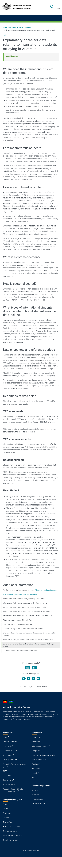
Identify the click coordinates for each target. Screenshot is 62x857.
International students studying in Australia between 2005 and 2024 (27, 616)
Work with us (36, 795)
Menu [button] (58, 8)
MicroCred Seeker (9, 785)
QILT (4, 771)
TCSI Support (8, 755)
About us (35, 790)
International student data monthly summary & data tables (24, 599)
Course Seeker (8, 780)
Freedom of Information (11, 827)
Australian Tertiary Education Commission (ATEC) (13, 790)
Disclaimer (7, 813)
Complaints (36, 751)
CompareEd (7, 776)
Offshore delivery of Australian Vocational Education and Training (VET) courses (29, 634)
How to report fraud (39, 760)
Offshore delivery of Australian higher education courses (23, 629)
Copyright (6, 818)
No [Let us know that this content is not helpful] (34, 668)
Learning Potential (9, 760)
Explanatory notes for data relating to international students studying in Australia (29, 645)
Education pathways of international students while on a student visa (28, 640)
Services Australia (9, 742)
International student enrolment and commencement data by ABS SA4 (28, 612)
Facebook (35, 764)
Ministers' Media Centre (40, 746)
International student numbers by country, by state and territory (25, 603)
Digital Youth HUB (9, 751)
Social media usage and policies (43, 755)
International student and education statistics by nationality (24, 607)
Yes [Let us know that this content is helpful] (27, 668)
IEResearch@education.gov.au (46, 590)
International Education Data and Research (17, 27)
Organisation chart (38, 804)
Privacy (5, 809)
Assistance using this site (12, 836)
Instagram (35, 769)
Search (5, 804)
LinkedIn (35, 773)
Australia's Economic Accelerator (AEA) (15, 765)
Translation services (10, 840)
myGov (5, 737)
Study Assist (7, 746)
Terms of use (7, 822)
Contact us (36, 737)
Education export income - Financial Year (18, 620)
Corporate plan (37, 799)
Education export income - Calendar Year (17, 624)
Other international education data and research (20, 651)
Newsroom (36, 742)
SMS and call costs (10, 831)
